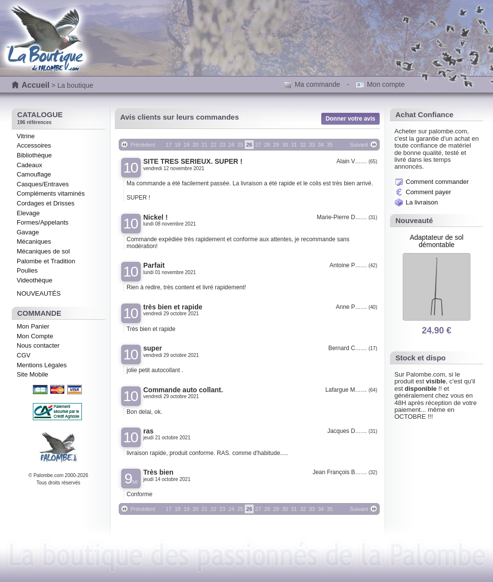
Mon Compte (35, 336)
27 (258, 145)
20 (195, 145)
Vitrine (26, 136)
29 (276, 145)
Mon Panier (33, 326)
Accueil (36, 85)
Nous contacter (38, 345)
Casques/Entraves (43, 184)
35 (330, 145)
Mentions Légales (42, 365)
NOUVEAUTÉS (39, 293)
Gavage (28, 232)
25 (240, 145)
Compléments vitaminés (51, 193)
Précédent (142, 145)
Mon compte (386, 84)
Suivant (359, 145)
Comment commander (437, 181)
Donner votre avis (350, 118)
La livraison (422, 202)
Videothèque (34, 280)
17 (169, 145)
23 (222, 145)
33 (312, 145)
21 (205, 145)
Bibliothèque (34, 155)
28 (267, 145)
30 (285, 145)
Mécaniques (34, 241)
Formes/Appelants (43, 222)
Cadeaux (29, 165)
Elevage (28, 213)
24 (231, 145)
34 (321, 145)
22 (213, 145)
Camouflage (34, 174)
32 (303, 145)
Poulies (27, 270)
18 (178, 145)
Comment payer (428, 192)
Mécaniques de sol (43, 251)
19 (186, 145)
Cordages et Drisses (46, 203)
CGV (23, 355)
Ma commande (317, 84)
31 (294, 145)
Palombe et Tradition (46, 261)
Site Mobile (32, 374)
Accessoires (34, 145)
